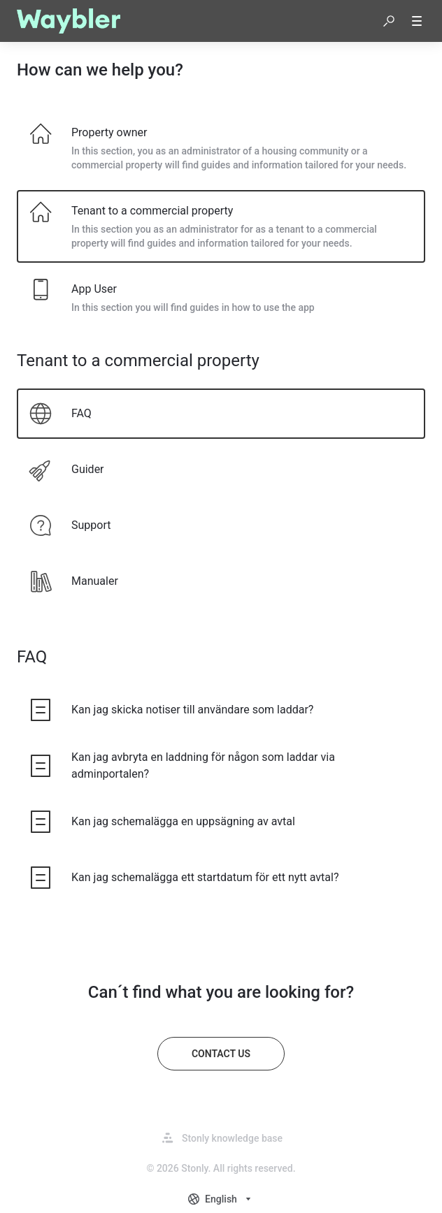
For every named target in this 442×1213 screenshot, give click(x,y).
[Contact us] (221, 1053)
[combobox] (221, 1199)
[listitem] (221, 148)
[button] (388, 21)
